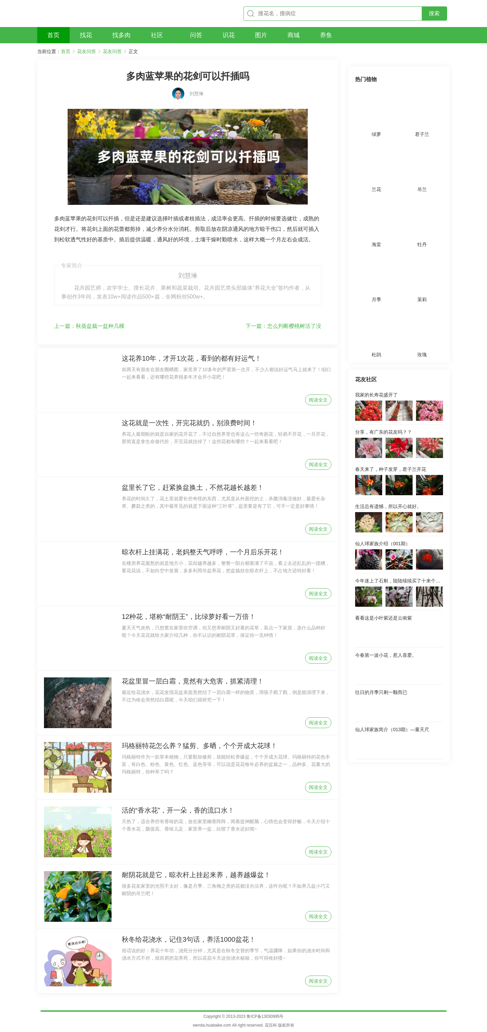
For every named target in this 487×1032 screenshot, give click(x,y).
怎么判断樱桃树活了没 (283, 326)
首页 (65, 51)
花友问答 (86, 51)
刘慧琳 (196, 93)
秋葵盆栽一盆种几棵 (89, 326)
